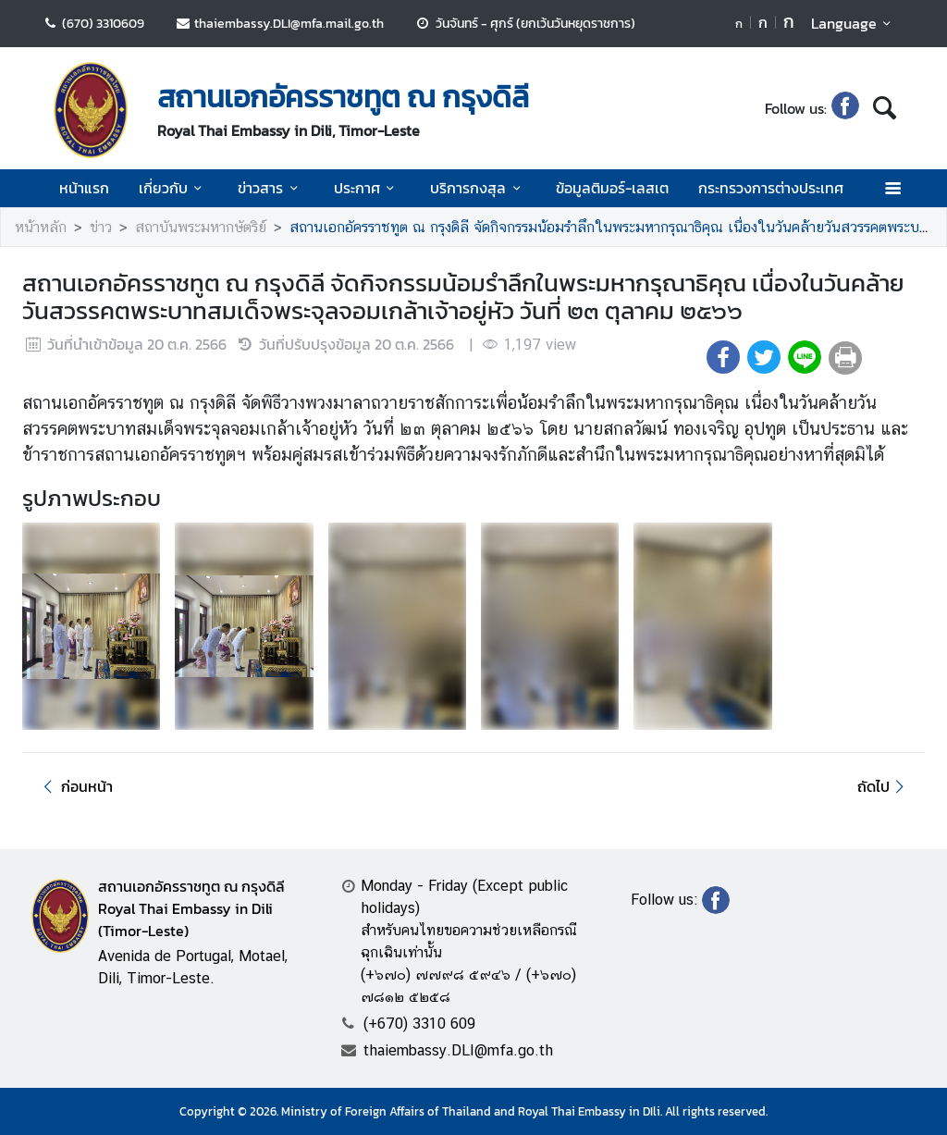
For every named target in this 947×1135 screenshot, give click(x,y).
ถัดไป (883, 786)
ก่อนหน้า (75, 786)
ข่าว (101, 227)
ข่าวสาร (270, 188)
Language (854, 23)
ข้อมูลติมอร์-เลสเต (612, 188)
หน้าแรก (84, 188)
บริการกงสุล (478, 188)
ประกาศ (367, 188)
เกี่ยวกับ (173, 188)
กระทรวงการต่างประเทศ (770, 188)
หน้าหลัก (41, 227)
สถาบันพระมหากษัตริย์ (200, 227)
